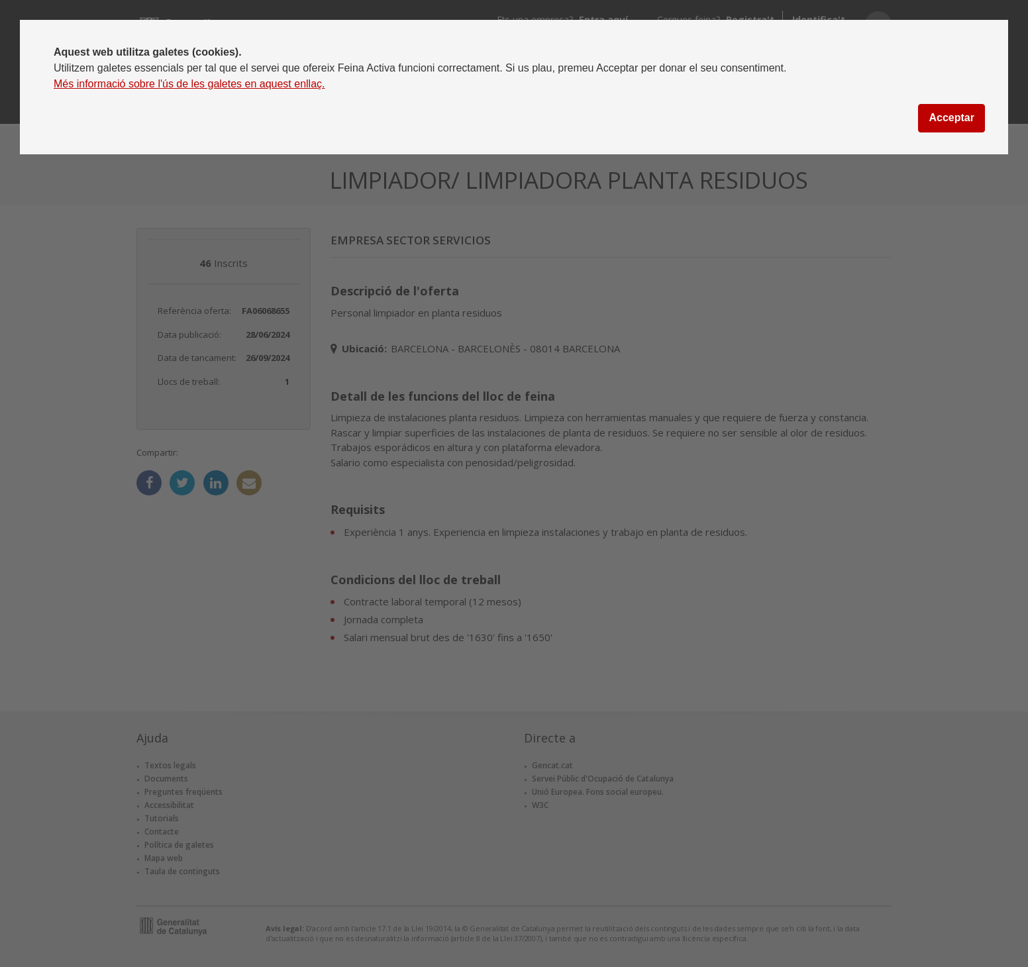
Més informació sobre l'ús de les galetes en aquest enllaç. (189, 83)
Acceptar (951, 117)
